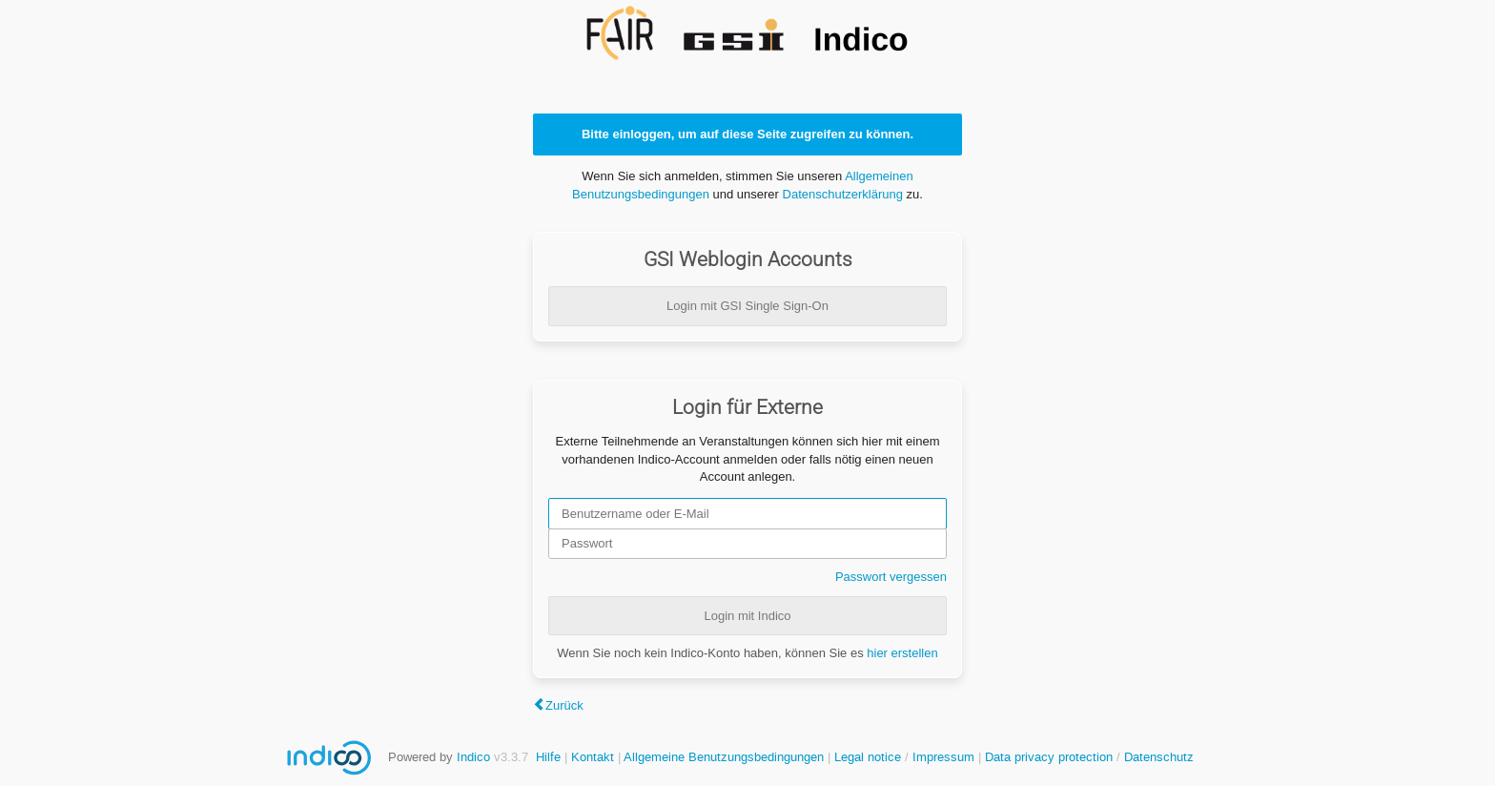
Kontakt (592, 757)
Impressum (943, 757)
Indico (473, 757)
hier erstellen (902, 653)
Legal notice (869, 757)
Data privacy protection (1050, 757)
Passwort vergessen (891, 576)
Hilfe (548, 757)
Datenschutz (1159, 757)
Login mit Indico (747, 616)
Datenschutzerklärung (843, 194)
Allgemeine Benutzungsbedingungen (724, 757)
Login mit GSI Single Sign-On (747, 306)
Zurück (564, 705)
